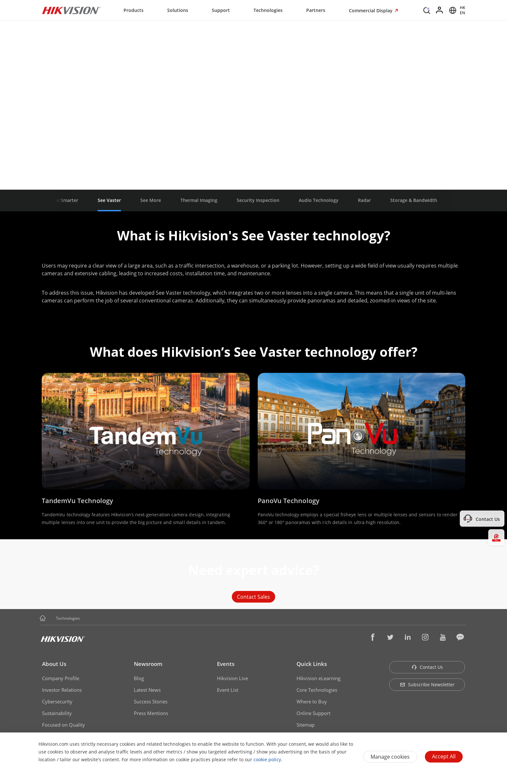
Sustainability (57, 713)
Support (221, 10)
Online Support (313, 713)
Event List (227, 690)
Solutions (177, 10)
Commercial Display (371, 10)
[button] (86, 618)
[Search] (427, 9)
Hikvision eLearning (318, 678)
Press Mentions (151, 713)
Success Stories (150, 701)
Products (134, 10)
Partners (315, 10)
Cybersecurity (57, 701)
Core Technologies (317, 690)
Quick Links (312, 664)
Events (225, 664)
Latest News (147, 690)
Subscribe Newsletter (427, 684)
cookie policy (267, 759)
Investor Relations (62, 690)
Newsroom (148, 664)
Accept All (444, 756)
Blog (139, 678)
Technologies (268, 10)
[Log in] (440, 10)
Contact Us (427, 667)
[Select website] (456, 10)
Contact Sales (253, 596)
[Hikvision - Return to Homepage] (71, 10)
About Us (54, 664)
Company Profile (60, 678)
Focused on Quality (63, 724)
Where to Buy (312, 701)
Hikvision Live (232, 678)
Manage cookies (390, 756)
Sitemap (306, 724)
